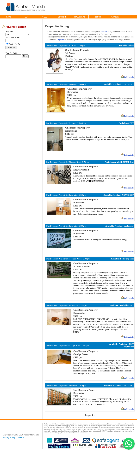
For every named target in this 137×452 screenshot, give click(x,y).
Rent (11, 44)
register (61, 39)
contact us (105, 31)
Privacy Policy (9, 437)
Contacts (20, 437)
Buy (19, 44)
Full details (129, 77)
